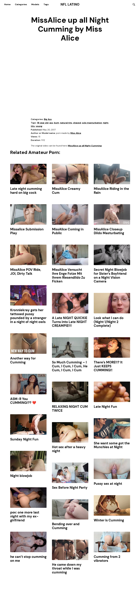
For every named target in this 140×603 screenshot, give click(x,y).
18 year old (42, 122)
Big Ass (48, 119)
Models (35, 4)
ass (51, 122)
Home (7, 4)
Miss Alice (75, 133)
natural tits (66, 122)
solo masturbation (92, 122)
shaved (77, 122)
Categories (21, 4)
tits (33, 126)
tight (105, 122)
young (39, 126)
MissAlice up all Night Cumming (85, 145)
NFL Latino (70, 4)
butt (56, 122)
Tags (46, 4)
